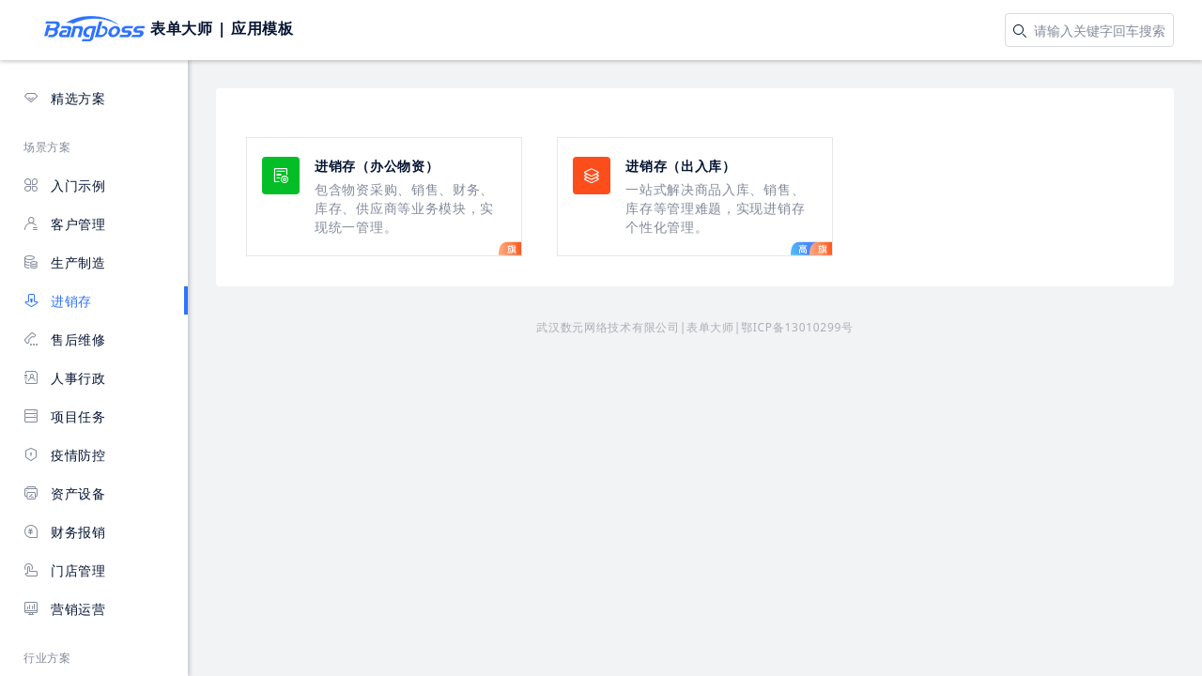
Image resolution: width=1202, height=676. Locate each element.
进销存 (57, 301)
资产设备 (64, 493)
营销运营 (64, 609)
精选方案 (64, 98)
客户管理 (64, 224)
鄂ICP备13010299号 (797, 327)
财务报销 (64, 532)
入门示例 (64, 185)
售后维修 (64, 339)
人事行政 (64, 378)
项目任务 (64, 416)
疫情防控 (64, 455)
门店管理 (64, 570)
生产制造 (64, 262)
